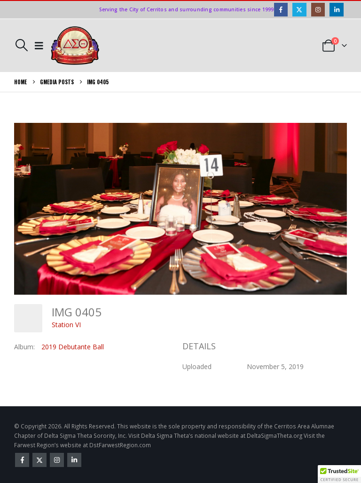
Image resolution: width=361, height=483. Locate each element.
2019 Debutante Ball (72, 346)
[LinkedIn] (336, 9)
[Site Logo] (75, 45)
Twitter (39, 460)
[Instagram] (318, 9)
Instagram (57, 460)
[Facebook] (281, 9)
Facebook (22, 460)
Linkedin (74, 460)
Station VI (66, 324)
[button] (21, 45)
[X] (299, 9)
